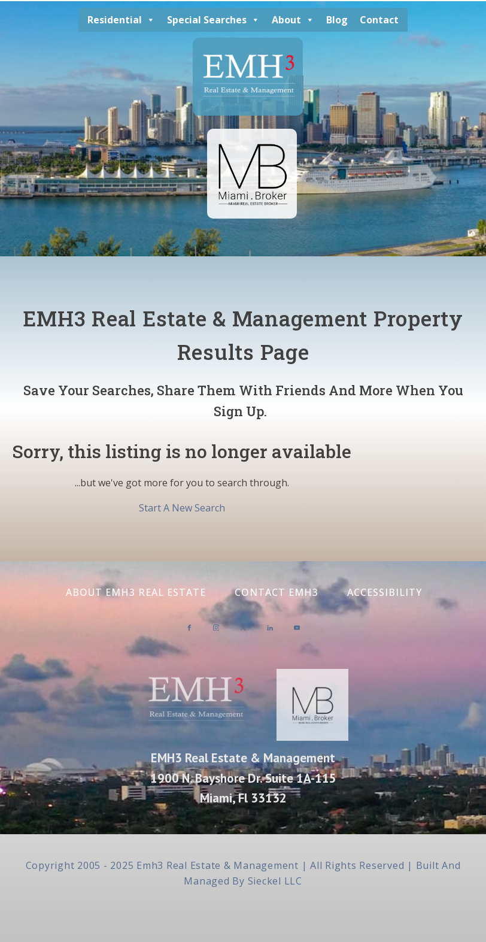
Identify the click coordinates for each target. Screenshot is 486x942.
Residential (121, 19)
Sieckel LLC (275, 881)
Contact (379, 19)
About (293, 19)
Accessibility (384, 592)
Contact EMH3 (276, 592)
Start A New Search (182, 507)
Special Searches (213, 19)
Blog (337, 19)
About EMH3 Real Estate (136, 592)
